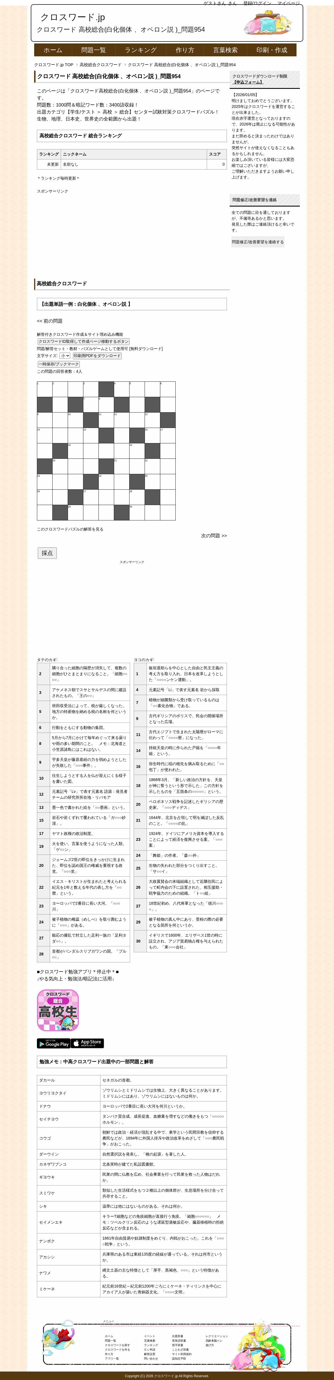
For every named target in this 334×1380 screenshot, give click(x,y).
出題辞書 (177, 1336)
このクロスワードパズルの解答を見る (70, 529)
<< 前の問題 (50, 321)
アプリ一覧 (112, 1358)
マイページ (288, 3)
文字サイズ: (48, 355)
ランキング (141, 50)
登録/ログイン (257, 3)
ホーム (53, 50)
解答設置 (149, 1354)
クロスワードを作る (117, 1349)
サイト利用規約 (182, 1354)
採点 (47, 553)
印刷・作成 (272, 50)
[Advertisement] (132, 233)
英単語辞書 (179, 1340)
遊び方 (210, 1345)
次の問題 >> (214, 535)
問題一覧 (93, 50)
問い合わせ (151, 1358)
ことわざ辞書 (180, 1349)
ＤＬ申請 (149, 1349)
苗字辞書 (177, 1345)
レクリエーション (217, 1336)
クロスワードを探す (117, 1345)
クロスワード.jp (72, 17)
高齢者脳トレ (214, 1340)
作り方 (185, 50)
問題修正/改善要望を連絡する (258, 242)
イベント (149, 1336)
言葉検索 (225, 50)
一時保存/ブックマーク (59, 364)
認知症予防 (179, 1358)
